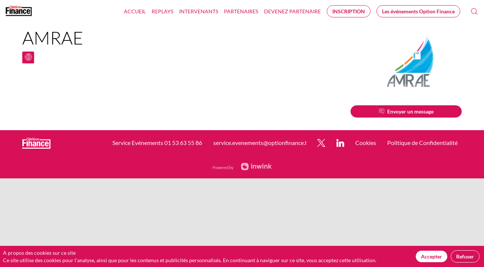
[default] (292, 11)
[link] (135, 11)
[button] (349, 11)
